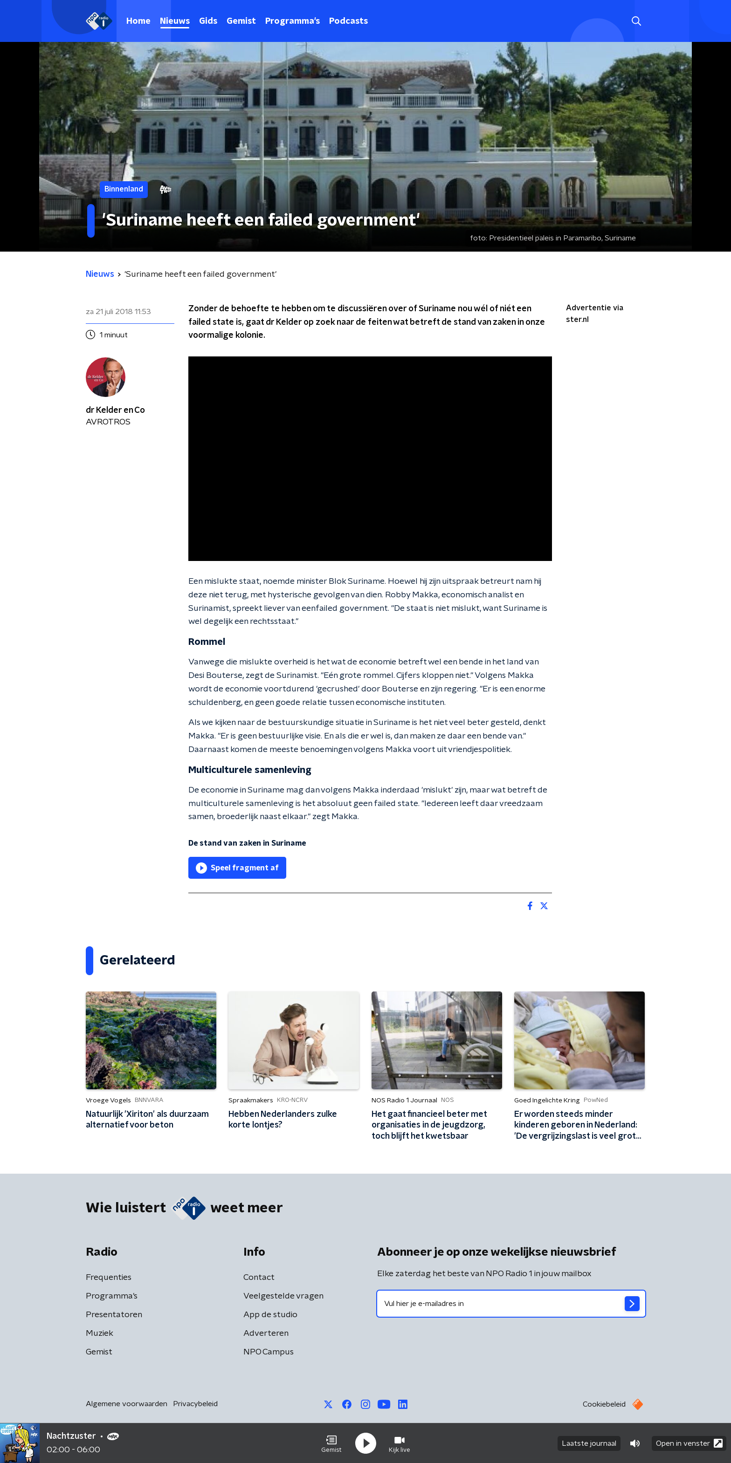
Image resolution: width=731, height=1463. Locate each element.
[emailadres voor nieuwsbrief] (511, 1304)
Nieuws (175, 21)
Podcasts (348, 21)
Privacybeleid (195, 1404)
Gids (208, 21)
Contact (259, 1277)
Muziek (99, 1333)
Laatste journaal (589, 1443)
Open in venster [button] (689, 1443)
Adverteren (266, 1333)
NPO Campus (268, 1352)
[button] (331, 1443)
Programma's (292, 21)
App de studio (270, 1315)
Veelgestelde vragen (283, 1296)
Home (138, 21)
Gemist (241, 21)
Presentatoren (114, 1315)
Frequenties (108, 1277)
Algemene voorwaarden (126, 1404)
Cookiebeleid (604, 1404)
